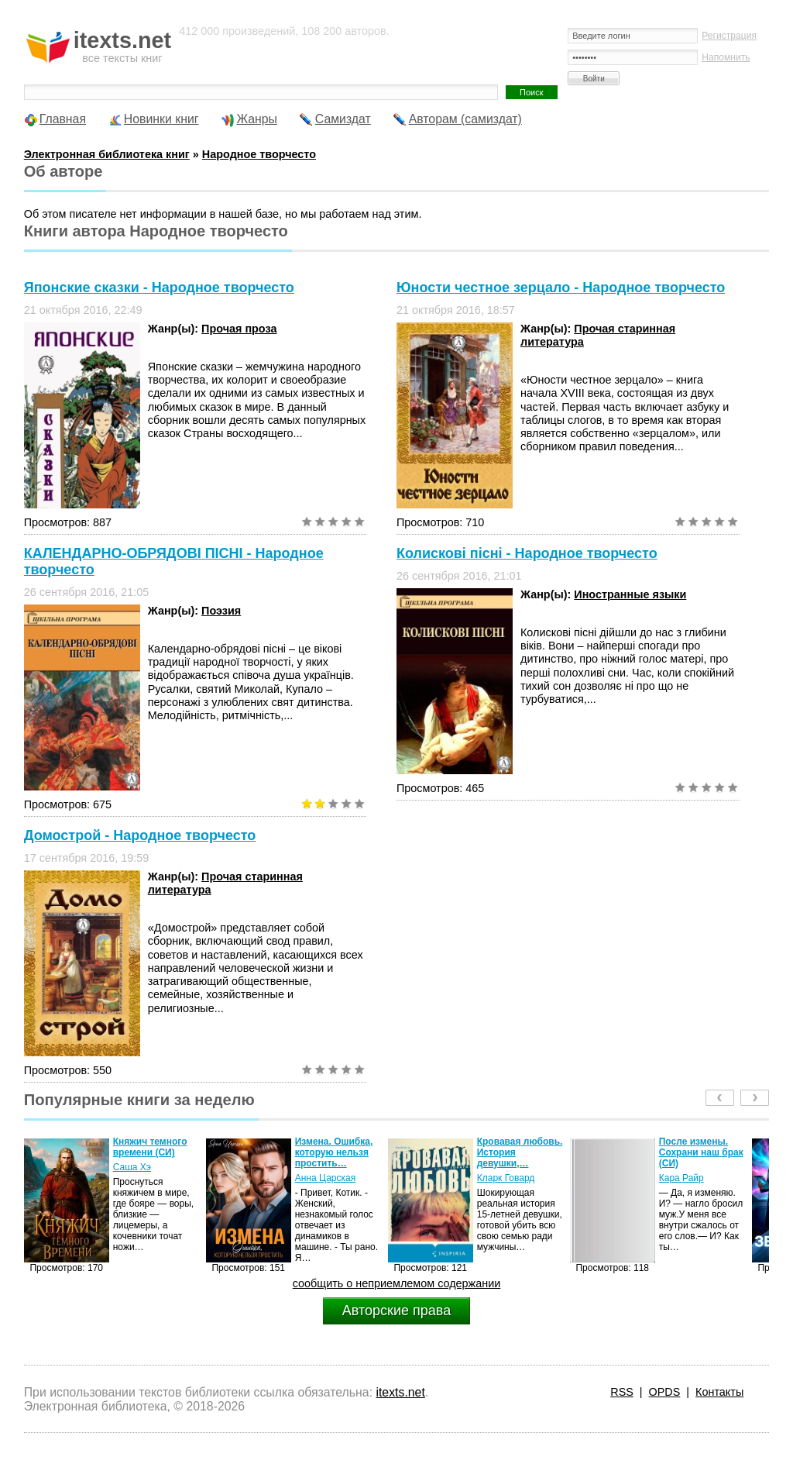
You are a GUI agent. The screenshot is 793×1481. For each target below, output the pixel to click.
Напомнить (726, 57)
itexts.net (400, 1392)
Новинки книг (161, 119)
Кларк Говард (506, 1178)
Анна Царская (325, 1178)
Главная (62, 119)
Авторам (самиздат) (465, 119)
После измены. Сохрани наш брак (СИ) (701, 1152)
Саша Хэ (132, 1167)
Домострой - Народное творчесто (140, 835)
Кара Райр (681, 1178)
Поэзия (221, 610)
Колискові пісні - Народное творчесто (526, 553)
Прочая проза (238, 328)
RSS (621, 1392)
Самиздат (343, 119)
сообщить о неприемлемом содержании (397, 1283)
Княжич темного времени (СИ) (150, 1147)
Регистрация (729, 35)
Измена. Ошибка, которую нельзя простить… (334, 1152)
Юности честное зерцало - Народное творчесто (560, 287)
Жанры (256, 119)
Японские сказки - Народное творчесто (159, 287)
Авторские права (396, 1310)
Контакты (719, 1392)
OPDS (665, 1392)
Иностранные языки (630, 594)
